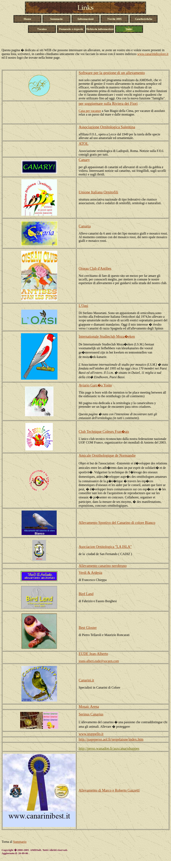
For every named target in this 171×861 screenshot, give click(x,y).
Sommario (20, 841)
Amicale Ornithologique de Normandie (107, 455)
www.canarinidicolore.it (152, 54)
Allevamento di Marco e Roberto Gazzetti (109, 790)
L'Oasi (83, 306)
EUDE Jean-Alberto (93, 654)
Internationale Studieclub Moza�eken (107, 336)
